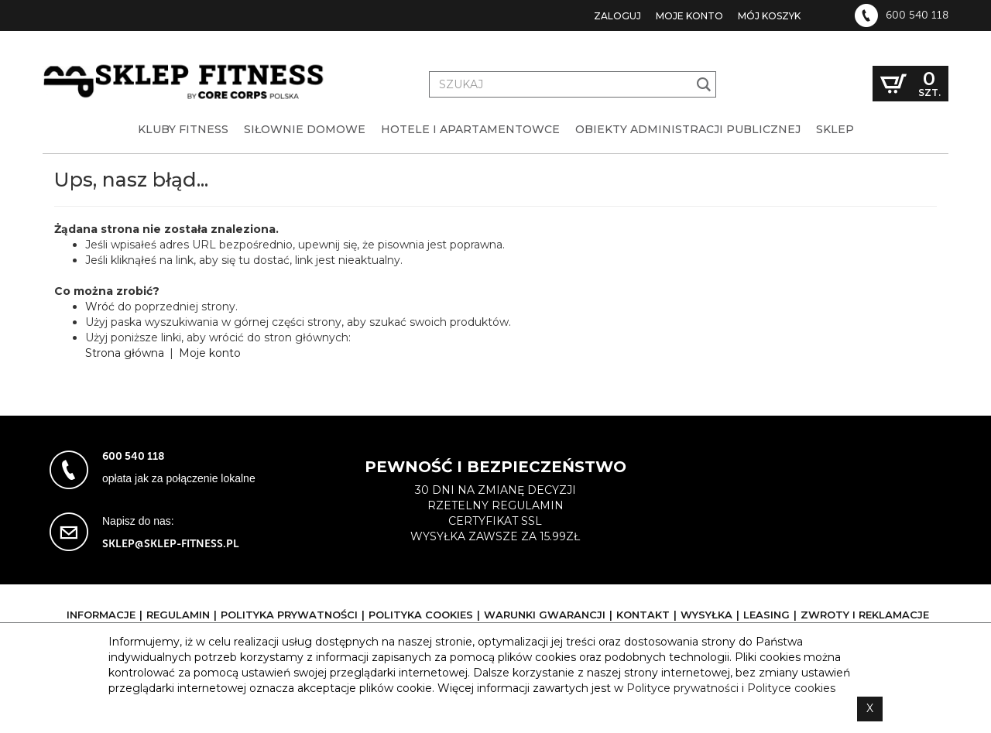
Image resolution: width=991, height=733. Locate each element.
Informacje (101, 614)
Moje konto (689, 16)
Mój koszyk (769, 16)
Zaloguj (617, 16)
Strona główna (124, 353)
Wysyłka (706, 614)
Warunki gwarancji (544, 614)
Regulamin (178, 614)
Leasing (766, 614)
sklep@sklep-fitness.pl (170, 543)
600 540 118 (917, 15)
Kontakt (643, 614)
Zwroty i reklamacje (865, 614)
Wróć (100, 306)
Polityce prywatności (682, 688)
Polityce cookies (791, 688)
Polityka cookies (421, 614)
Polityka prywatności (289, 614)
